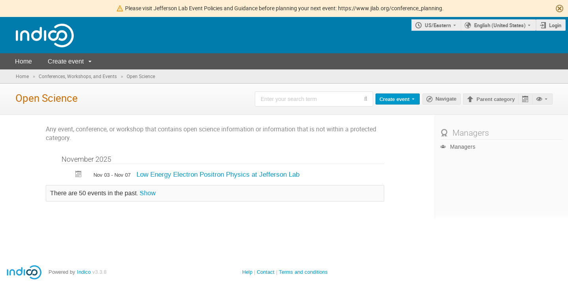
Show (148, 193)
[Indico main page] (37, 35)
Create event (66, 61)
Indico (84, 272)
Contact (266, 272)
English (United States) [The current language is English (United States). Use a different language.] (500, 25)
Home (23, 61)
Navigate (445, 99)
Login (555, 25)
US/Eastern (438, 25)
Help (247, 272)
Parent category (495, 99)
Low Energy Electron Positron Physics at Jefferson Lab (217, 174)
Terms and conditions (303, 272)
